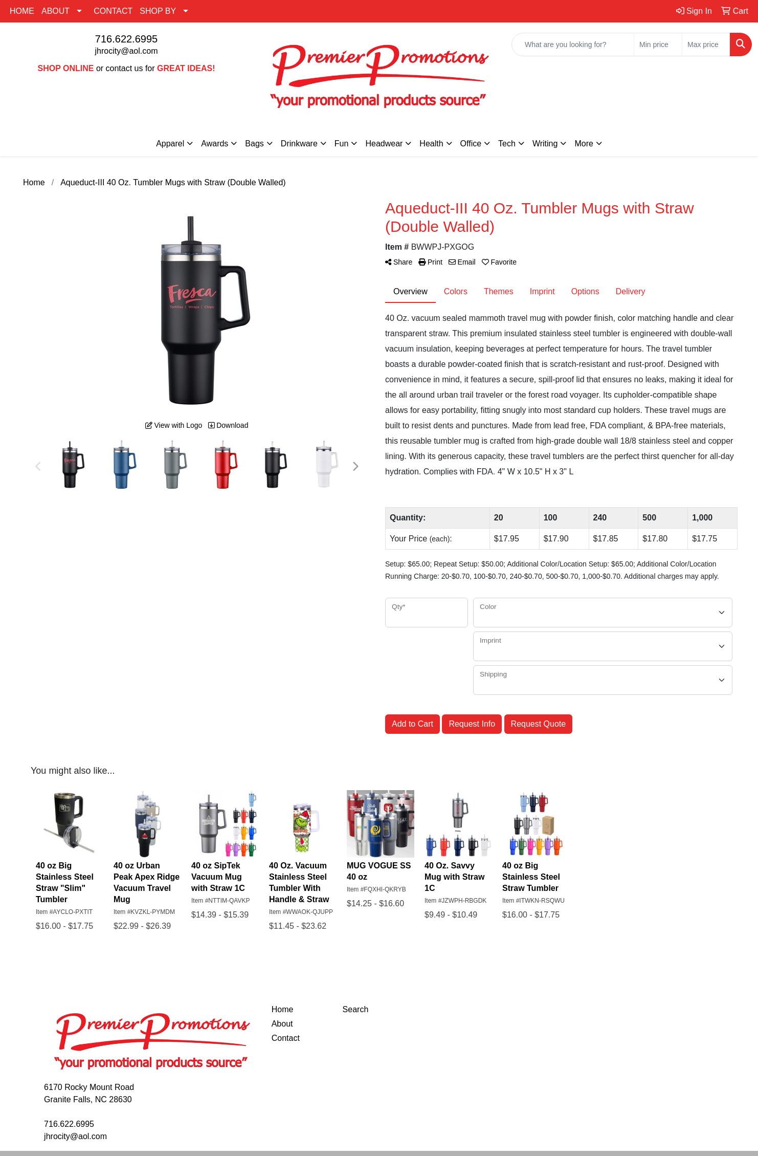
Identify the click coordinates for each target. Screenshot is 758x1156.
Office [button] (471, 143)
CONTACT (113, 11)
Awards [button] (214, 143)
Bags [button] (254, 143)
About (282, 1023)
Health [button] (431, 143)
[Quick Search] (572, 44)
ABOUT (55, 11)
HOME (22, 11)
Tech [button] (507, 143)
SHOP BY (158, 11)
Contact (286, 1038)
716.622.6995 (126, 39)
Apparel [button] (170, 143)
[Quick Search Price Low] (658, 44)
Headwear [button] (384, 143)
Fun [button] (342, 143)
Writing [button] (545, 143)
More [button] (583, 143)
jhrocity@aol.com (126, 51)
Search (356, 1009)
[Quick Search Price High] (706, 44)
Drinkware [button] (299, 143)
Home (283, 1009)
